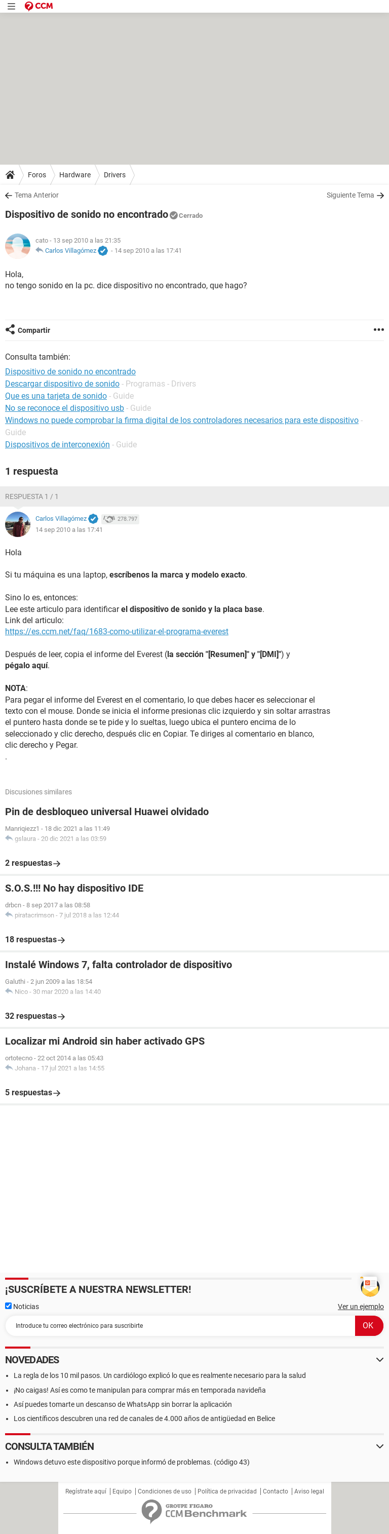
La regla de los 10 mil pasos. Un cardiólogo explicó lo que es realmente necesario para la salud (160, 1375)
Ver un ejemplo (361, 1306)
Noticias (22, 1306)
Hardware (75, 175)
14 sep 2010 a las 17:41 (148, 250)
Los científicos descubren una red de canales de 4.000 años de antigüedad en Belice (144, 1418)
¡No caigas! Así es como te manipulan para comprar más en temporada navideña (140, 1390)
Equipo (122, 1491)
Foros (37, 175)
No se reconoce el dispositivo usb (64, 408)
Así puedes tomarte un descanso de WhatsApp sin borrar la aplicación (123, 1404)
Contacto (275, 1491)
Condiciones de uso (164, 1491)
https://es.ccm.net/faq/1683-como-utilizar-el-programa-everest (116, 631)
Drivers (115, 175)
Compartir (34, 330)
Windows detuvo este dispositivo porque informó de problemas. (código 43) (132, 1462)
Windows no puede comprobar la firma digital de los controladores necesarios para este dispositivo (182, 420)
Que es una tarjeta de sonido (56, 396)
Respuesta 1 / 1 (32, 496)
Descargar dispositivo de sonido (62, 384)
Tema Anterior (37, 195)
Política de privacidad (227, 1491)
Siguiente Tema (350, 195)
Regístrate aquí (85, 1491)
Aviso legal (309, 1491)
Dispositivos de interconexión (57, 444)
